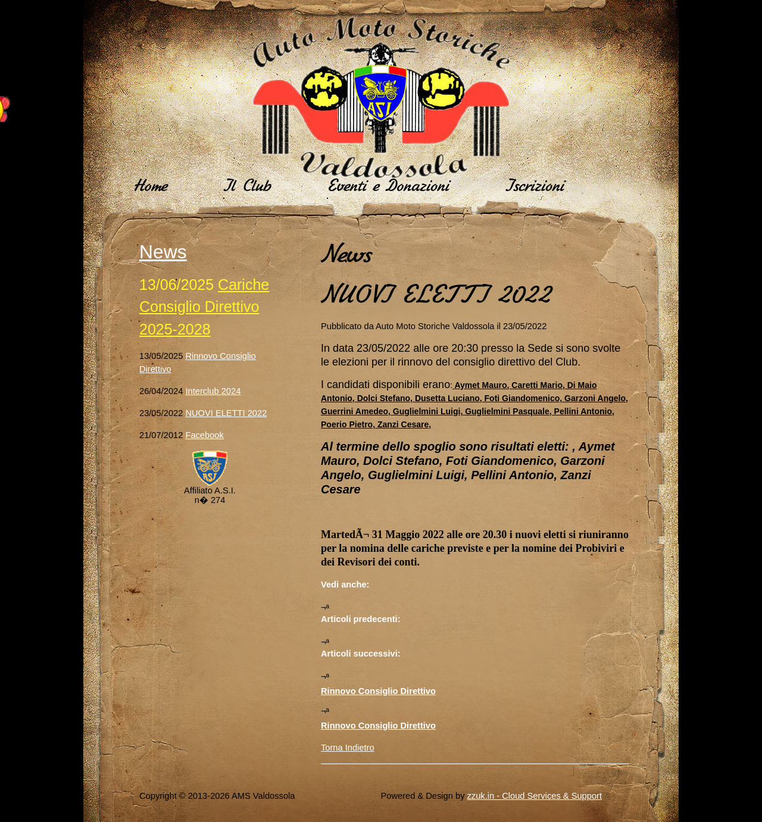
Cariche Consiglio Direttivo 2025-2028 (204, 306)
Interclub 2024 (213, 391)
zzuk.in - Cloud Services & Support (534, 796)
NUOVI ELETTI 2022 (226, 413)
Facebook (204, 435)
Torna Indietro (347, 747)
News (163, 251)
